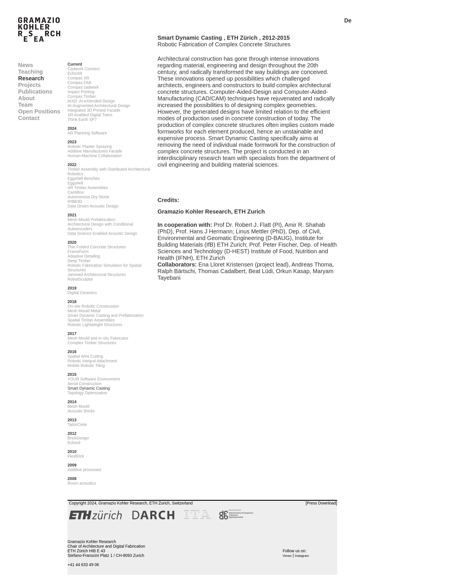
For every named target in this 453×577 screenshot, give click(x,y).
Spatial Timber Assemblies (91, 320)
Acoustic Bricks (81, 411)
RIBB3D (75, 201)
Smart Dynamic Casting (89, 388)
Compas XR (78, 78)
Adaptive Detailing (84, 256)
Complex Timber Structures (92, 342)
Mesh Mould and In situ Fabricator (98, 338)
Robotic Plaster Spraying (90, 146)
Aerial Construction (84, 383)
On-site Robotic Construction (93, 306)
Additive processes (84, 469)
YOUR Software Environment (94, 379)
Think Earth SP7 (82, 119)
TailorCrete (77, 424)
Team (25, 105)
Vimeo (287, 555)
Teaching (30, 71)
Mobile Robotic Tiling (86, 365)
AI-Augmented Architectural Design (99, 105)
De (348, 20)
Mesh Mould (78, 406)
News (25, 65)
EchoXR (75, 73)
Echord (74, 442)
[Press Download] (321, 503)
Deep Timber (79, 260)
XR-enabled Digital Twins (90, 115)
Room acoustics (82, 483)
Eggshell (75, 183)
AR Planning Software (87, 133)
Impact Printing (81, 91)
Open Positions (39, 111)
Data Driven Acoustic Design (93, 206)
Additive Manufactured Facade (95, 151)
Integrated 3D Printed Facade (94, 110)
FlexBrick (76, 456)
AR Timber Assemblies (88, 187)
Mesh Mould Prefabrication (92, 219)
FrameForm (78, 251)
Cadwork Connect (83, 68)
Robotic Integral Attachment (92, 361)
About (26, 98)
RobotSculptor (80, 279)
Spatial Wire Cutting (85, 356)
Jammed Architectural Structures (97, 274)
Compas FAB (79, 82)
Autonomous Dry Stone (88, 197)
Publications (35, 91)
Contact (28, 118)
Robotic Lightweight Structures (95, 324)
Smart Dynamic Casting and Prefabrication (106, 315)
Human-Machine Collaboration (95, 155)
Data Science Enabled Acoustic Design (102, 233)
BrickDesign (78, 438)
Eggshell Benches (84, 178)
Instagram (302, 555)
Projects (29, 85)
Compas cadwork (83, 87)
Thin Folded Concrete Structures (97, 247)
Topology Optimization (87, 393)
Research (31, 78)
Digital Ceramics (82, 292)
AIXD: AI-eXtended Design (91, 101)
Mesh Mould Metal (84, 311)
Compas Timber (82, 96)
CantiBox (76, 192)
